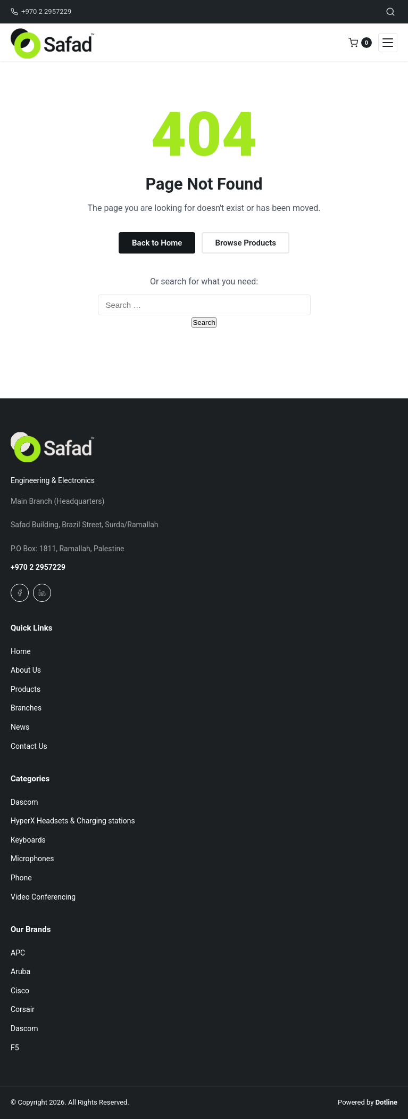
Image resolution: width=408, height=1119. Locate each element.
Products (25, 689)
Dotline (386, 1102)
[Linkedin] (42, 593)
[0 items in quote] (360, 42)
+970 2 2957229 (38, 567)
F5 (15, 1047)
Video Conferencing (43, 897)
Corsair (23, 1009)
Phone (21, 877)
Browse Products (245, 243)
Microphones (32, 858)
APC (18, 953)
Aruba (20, 971)
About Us (26, 670)
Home (21, 651)
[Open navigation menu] (387, 42)
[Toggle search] (390, 12)
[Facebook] (20, 593)
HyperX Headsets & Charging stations (73, 820)
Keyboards (28, 840)
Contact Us (29, 746)
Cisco (20, 990)
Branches (26, 708)
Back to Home (157, 243)
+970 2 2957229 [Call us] (41, 11)
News (20, 727)
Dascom (24, 802)
